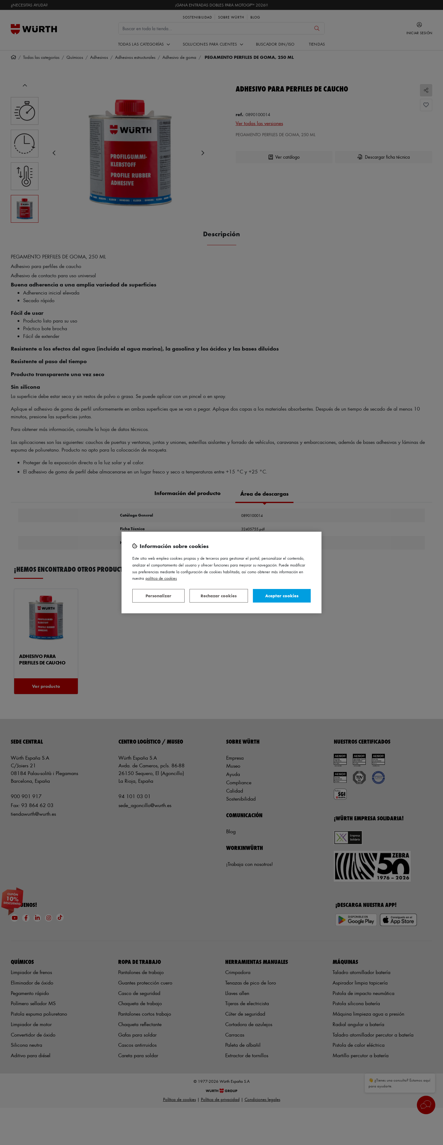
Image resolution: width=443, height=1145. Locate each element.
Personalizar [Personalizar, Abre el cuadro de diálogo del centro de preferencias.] (158, 595)
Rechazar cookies (219, 595)
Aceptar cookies (281, 595)
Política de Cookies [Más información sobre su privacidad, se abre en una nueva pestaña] (161, 578)
